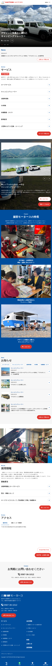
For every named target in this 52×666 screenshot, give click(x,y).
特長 (27, 640)
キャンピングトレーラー (17, 364)
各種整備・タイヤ (45, 364)
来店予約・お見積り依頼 (42, 555)
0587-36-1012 (26, 574)
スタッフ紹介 (31, 635)
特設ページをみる (44, 204)
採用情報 (29, 647)
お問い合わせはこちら (26, 582)
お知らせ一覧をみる (44, 59)
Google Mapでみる (44, 549)
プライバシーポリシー (7, 653)
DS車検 (36, 364)
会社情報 (29, 621)
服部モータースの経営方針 (35, 624)
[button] (45, 178)
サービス (4, 621)
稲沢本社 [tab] (5, 522)
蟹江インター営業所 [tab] (16, 522)
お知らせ (29, 643)
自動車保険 (28, 364)
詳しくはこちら (44, 199)
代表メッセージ (32, 628)
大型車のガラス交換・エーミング (11, 645)
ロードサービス (5, 364)
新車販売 (5, 641)
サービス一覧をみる (44, 133)
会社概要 (30, 631)
